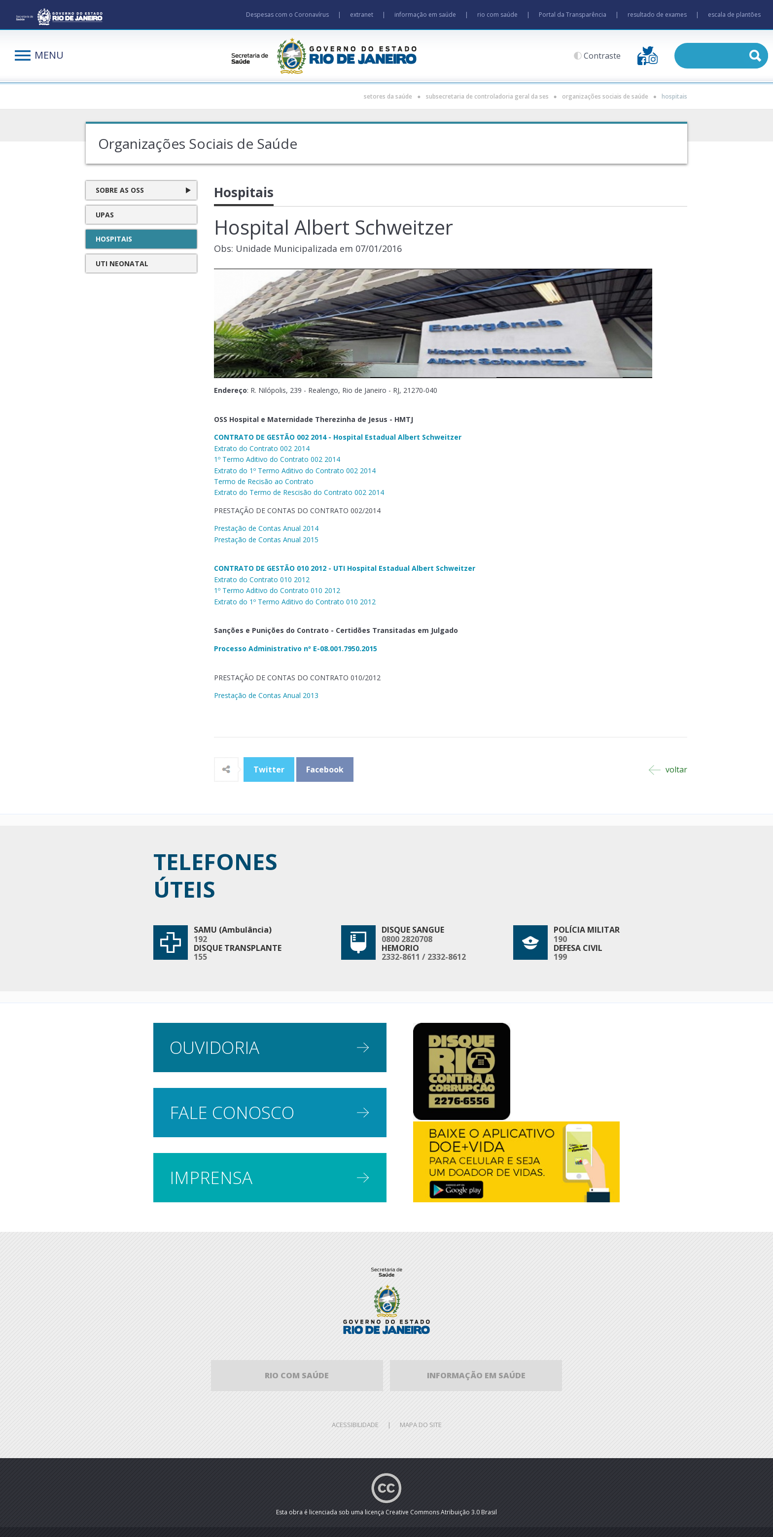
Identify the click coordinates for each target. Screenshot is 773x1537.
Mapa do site (421, 1425)
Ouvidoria (214, 1047)
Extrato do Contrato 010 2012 (262, 579)
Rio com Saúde (297, 1375)
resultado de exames (657, 14)
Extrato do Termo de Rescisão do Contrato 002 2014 (299, 492)
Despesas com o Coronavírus (287, 14)
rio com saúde (497, 14)
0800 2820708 (407, 939)
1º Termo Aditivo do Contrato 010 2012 (277, 590)
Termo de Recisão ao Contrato (264, 481)
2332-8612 (446, 956)
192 (200, 939)
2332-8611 (401, 956)
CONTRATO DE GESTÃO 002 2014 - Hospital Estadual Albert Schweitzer (337, 437)
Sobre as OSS (120, 190)
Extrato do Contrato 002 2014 (262, 448)
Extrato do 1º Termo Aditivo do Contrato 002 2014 (295, 470)
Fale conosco (232, 1112)
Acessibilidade (355, 1425)
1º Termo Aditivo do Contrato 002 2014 (277, 459)
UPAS (105, 214)
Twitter (268, 769)
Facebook (325, 769)
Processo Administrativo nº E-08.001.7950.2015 (295, 648)
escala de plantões (734, 14)
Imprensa (211, 1177)
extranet (361, 14)
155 (200, 956)
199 (560, 956)
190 (560, 939)
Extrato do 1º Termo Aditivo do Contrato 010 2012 (295, 601)
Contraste (602, 55)
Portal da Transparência (572, 14)
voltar (668, 769)
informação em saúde (425, 14)
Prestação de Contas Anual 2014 (266, 528)
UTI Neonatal (122, 263)
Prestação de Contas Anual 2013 (266, 695)
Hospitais (114, 239)
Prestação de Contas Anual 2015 (266, 539)
